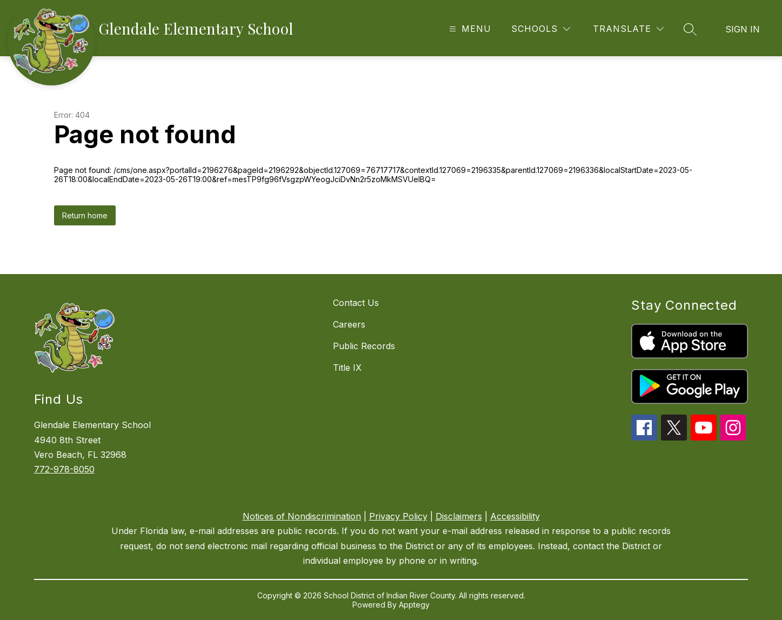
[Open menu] (468, 29)
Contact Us (356, 302)
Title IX (347, 367)
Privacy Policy (398, 516)
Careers (349, 324)
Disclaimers (459, 516)
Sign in (742, 29)
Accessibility (515, 516)
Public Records (364, 346)
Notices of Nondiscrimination (302, 516)
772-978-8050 (64, 469)
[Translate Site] (628, 29)
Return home (85, 215)
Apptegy (414, 604)
